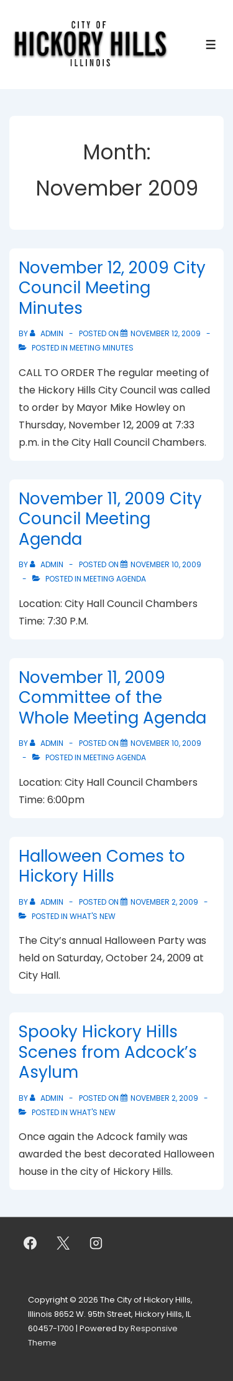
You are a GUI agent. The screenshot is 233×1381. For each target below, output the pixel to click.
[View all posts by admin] (47, 333)
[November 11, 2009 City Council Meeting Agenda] (165, 564)
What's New (93, 916)
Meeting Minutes (102, 347)
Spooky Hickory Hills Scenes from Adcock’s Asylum (108, 1051)
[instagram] (96, 1243)
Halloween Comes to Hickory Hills (102, 866)
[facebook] (30, 1243)
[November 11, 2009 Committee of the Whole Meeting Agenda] (165, 743)
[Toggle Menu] (211, 44)
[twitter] (63, 1243)
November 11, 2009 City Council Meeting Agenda (110, 519)
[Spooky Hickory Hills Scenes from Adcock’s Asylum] (164, 1098)
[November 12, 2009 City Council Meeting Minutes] (165, 333)
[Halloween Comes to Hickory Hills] (164, 902)
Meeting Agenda (114, 578)
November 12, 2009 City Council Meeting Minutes (112, 288)
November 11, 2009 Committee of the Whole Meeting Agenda (112, 697)
